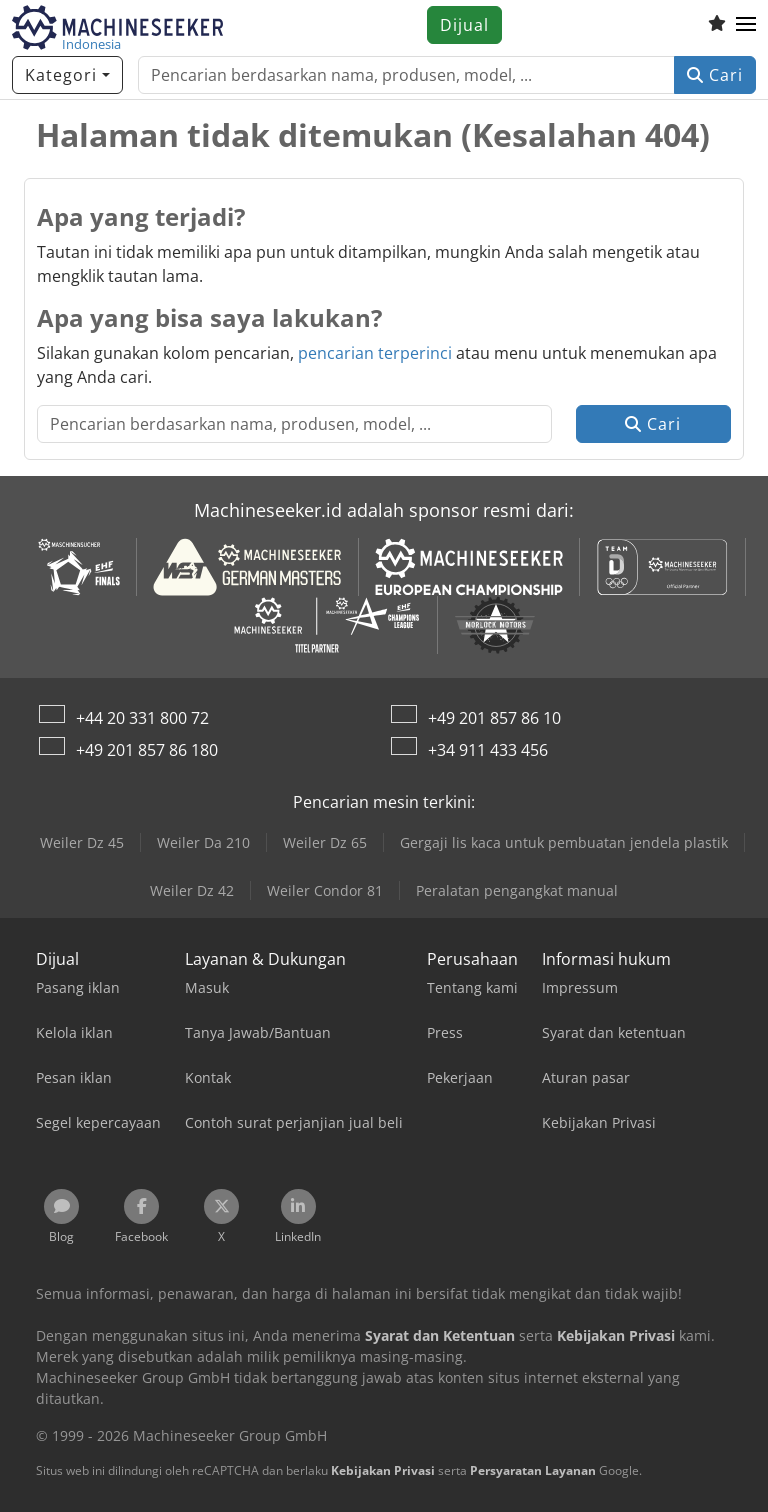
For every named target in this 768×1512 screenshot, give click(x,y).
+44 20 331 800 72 (142, 718)
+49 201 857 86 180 (147, 750)
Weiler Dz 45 (82, 842)
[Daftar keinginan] (717, 25)
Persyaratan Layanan (533, 1470)
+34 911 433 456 (488, 750)
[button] (746, 25)
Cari (715, 75)
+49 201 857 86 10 (494, 718)
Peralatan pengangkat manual (517, 890)
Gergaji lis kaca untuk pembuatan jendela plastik (564, 842)
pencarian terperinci (375, 353)
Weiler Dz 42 (192, 890)
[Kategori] (67, 75)
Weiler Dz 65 (325, 842)
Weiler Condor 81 (325, 890)
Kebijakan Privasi (383, 1470)
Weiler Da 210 (203, 842)
